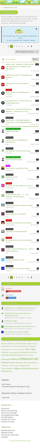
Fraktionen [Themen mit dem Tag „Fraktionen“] (5, 352)
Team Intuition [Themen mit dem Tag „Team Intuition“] (6, 369)
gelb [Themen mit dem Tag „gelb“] (16, 352)
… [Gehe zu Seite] (24, 46)
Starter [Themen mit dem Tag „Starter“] (11, 366)
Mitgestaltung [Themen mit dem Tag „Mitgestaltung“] (14, 355)
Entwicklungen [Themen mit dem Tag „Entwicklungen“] (32, 346)
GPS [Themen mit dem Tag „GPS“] (20, 352)
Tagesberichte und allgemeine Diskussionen (20, 308)
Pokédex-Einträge (11, 321)
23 (28, 46)
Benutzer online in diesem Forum (17, 393)
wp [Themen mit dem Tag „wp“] (10, 371)
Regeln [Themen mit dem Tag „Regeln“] (22, 363)
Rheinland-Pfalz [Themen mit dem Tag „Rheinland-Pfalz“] (29, 363)
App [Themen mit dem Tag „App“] (15, 344)
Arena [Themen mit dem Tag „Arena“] (18, 344)
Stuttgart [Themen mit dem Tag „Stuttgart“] (16, 366)
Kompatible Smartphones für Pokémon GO (20, 326)
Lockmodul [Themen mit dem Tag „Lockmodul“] (5, 355)
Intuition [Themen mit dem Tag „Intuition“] (25, 352)
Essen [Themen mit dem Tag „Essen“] (14, 349)
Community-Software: (20, 441)
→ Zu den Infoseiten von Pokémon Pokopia (20, 40)
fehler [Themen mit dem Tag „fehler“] (27, 349)
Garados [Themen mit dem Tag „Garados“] (11, 352)
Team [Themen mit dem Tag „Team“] (28, 366)
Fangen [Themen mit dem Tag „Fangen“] (22, 349)
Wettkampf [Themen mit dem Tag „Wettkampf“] (5, 371)
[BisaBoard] (5, 3)
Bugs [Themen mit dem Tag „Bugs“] (29, 344)
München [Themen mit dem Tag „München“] (23, 355)
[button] (37, 3)
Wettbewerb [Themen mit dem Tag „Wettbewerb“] (34, 369)
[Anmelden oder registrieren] (32, 3)
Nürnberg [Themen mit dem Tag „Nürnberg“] (30, 355)
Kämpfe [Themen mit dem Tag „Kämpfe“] (34, 352)
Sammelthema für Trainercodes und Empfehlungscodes (18, 314)
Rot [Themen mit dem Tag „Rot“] (37, 363)
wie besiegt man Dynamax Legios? (17, 332)
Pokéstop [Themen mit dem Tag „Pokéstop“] (5, 362)
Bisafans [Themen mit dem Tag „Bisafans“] (24, 344)
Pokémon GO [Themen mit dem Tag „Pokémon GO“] (29, 359)
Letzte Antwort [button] (10, 59)
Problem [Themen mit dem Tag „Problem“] (12, 363)
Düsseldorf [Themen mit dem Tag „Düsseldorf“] (15, 346)
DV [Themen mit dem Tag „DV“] (10, 346)
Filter (35, 59)
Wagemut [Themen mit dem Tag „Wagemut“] (18, 368)
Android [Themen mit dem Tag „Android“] (10, 344)
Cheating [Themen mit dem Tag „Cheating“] (34, 344)
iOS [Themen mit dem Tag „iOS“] (30, 352)
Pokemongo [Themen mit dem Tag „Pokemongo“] (5, 359)
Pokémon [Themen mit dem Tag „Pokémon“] (14, 359)
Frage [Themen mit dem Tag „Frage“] (32, 349)
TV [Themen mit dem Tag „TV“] (13, 369)
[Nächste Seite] (31, 46)
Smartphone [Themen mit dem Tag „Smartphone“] (5, 366)
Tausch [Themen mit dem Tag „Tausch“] (22, 365)
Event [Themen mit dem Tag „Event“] (18, 349)
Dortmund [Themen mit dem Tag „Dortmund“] (5, 346)
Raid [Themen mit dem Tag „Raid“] (17, 363)
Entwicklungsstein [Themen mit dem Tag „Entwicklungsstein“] (6, 349)
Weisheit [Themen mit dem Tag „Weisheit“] (26, 368)
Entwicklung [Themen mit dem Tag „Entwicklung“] (23, 346)
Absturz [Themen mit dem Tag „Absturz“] (4, 344)
